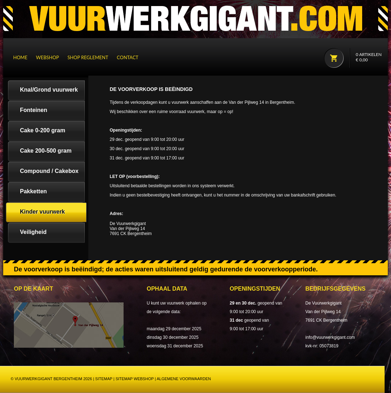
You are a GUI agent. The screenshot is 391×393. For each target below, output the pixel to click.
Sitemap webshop (134, 379)
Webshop (47, 57)
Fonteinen (33, 110)
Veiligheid (33, 232)
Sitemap (103, 379)
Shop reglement (88, 57)
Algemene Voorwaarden (184, 379)
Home (20, 57)
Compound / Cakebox (49, 171)
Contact (128, 57)
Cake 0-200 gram (42, 130)
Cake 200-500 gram (46, 151)
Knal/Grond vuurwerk (49, 90)
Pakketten (33, 191)
